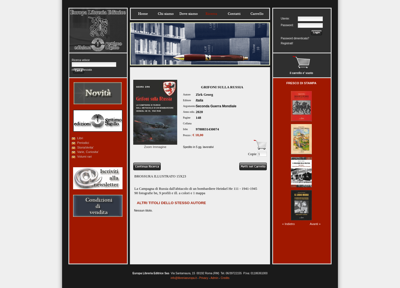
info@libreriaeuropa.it (184, 277)
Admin (214, 277)
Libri (80, 138)
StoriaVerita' (85, 147)
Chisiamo (165, 13)
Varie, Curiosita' (88, 151)
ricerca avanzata (82, 69)
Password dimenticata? (295, 38)
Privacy (203, 277)
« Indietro (288, 224)
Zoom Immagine (155, 145)
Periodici (83, 142)
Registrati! (287, 43)
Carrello (257, 13)
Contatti (234, 13)
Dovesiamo (188, 13)
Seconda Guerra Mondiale (216, 106)
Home (143, 13)
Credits (225, 277)
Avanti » (315, 224)
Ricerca (211, 13)
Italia (199, 100)
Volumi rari (84, 156)
